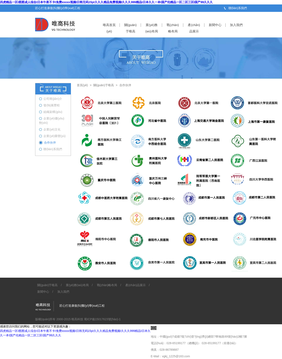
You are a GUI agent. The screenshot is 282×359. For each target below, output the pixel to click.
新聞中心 (215, 25)
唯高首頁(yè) (109, 28)
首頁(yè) (82, 85)
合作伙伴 (125, 85)
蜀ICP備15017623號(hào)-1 (102, 319)
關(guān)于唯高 (130, 28)
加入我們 (236, 25)
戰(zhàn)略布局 (173, 28)
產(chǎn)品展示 (194, 28)
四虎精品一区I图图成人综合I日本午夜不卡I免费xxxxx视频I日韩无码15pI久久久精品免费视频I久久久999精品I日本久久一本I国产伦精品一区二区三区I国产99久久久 (106, 2)
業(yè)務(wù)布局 (151, 28)
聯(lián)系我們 (237, 8)
